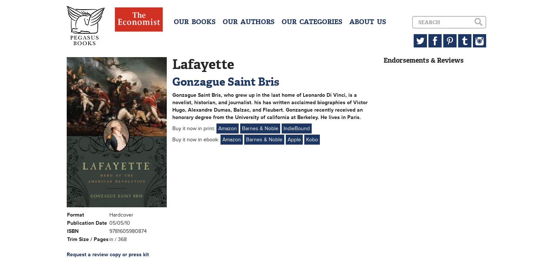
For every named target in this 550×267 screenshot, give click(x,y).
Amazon (227, 128)
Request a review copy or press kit (108, 254)
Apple (294, 139)
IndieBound (297, 128)
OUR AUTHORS (249, 21)
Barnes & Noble (260, 128)
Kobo (312, 139)
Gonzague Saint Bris (225, 82)
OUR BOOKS (195, 21)
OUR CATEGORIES (312, 21)
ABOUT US (367, 21)
